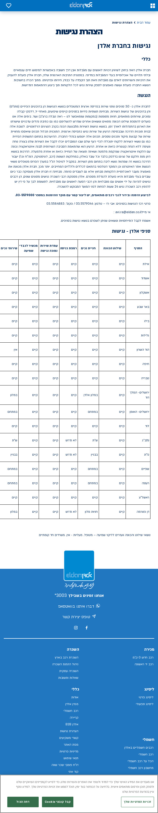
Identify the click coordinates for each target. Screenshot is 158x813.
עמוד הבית (143, 23)
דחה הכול (22, 805)
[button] (152, 6)
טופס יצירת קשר (79, 617)
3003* (61, 595)
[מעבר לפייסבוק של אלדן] (86, 628)
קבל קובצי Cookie (58, 805)
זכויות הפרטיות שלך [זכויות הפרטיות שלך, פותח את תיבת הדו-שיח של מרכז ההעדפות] (137, 805)
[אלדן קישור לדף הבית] (81, 5)
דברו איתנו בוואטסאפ (79, 606)
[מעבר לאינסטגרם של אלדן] (76, 627)
